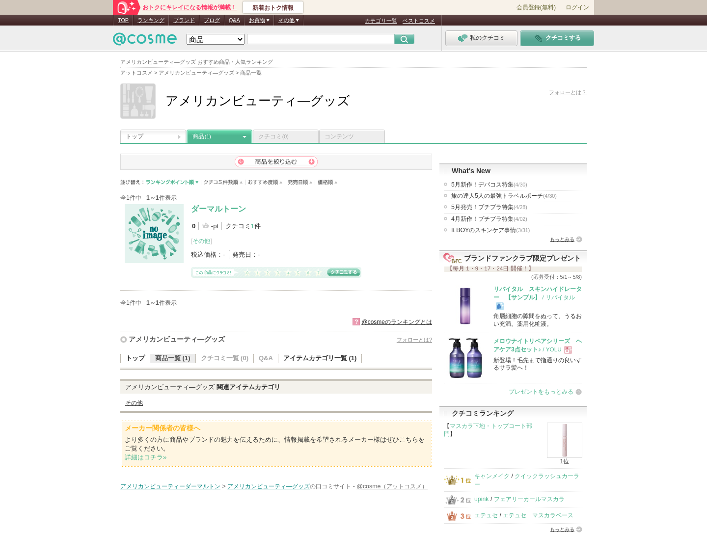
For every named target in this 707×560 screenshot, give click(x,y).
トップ (134, 136)
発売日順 (300, 182)
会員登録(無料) (536, 7)
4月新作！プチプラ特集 (489, 218)
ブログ (212, 20)
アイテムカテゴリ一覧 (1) (320, 358)
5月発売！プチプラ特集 (489, 207)
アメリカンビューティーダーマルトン (170, 486)
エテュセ (486, 515)
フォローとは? (414, 340)
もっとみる (562, 239)
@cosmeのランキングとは (396, 322)
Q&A (234, 20)
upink (481, 499)
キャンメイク (492, 476)
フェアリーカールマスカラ (529, 499)
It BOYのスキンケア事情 (490, 230)
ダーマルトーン (218, 209)
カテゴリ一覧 (381, 21)
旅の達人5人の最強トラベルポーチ (504, 195)
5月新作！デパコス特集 (489, 184)
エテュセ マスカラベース (538, 515)
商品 (201, 136)
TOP (123, 20)
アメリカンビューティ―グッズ (177, 339)
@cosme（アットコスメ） (392, 486)
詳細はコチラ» (145, 457)
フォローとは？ (568, 92)
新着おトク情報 (273, 7)
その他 (201, 241)
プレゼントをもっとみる (541, 391)
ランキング (150, 20)
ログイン (577, 7)
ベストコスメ (419, 21)
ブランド (184, 20)
